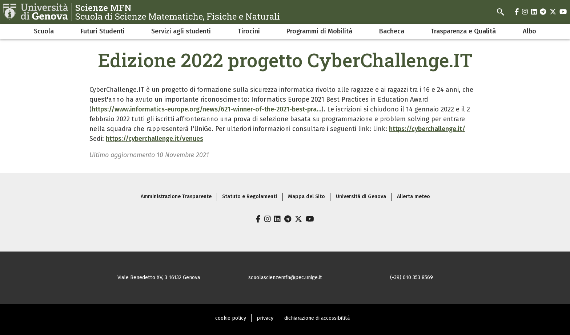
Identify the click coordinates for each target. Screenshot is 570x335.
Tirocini (249, 31)
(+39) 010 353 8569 (411, 277)
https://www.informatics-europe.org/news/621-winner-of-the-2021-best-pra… (206, 109)
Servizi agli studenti (181, 31)
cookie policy (230, 318)
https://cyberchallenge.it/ (427, 129)
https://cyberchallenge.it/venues (154, 139)
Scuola (44, 31)
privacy (265, 318)
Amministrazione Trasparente (176, 196)
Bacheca (391, 31)
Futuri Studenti (103, 31)
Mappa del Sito (306, 196)
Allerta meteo (413, 196)
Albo (529, 31)
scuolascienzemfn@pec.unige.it (285, 277)
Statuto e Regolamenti (249, 196)
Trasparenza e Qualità (463, 31)
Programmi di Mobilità (319, 31)
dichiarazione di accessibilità (317, 318)
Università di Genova (361, 196)
